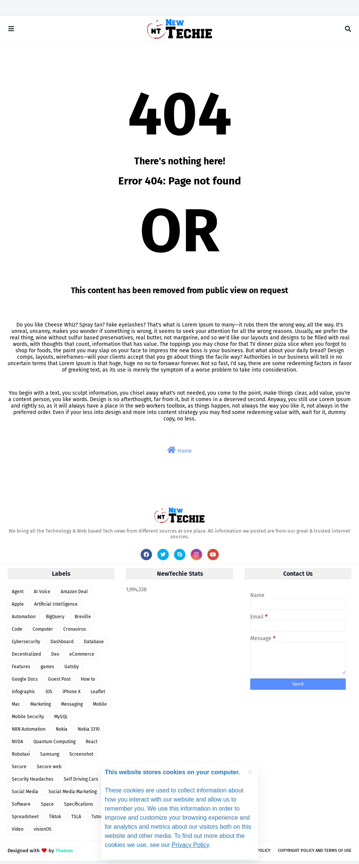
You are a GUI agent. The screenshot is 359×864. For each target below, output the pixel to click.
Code (17, 632)
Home (179, 453)
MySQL (61, 719)
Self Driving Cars (81, 782)
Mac (16, 707)
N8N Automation (28, 732)
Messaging (72, 707)
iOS (48, 694)
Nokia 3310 (89, 732)
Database (94, 644)
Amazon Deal (74, 594)
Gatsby (71, 669)
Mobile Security (28, 719)
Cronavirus (74, 632)
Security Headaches (32, 782)
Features (21, 669)
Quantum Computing (54, 744)
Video (18, 832)
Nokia (61, 732)
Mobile (100, 707)
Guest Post (59, 682)
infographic (23, 694)
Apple (18, 607)
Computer (43, 632)
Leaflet (98, 694)
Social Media (25, 794)
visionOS (43, 832)
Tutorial (99, 819)
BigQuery (55, 619)
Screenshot (81, 757)
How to (88, 682)
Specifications (78, 807)
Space (47, 807)
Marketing (40, 707)
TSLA (76, 819)
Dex (55, 657)
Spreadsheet (25, 819)
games (47, 669)
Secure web (49, 769)
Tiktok (55, 819)
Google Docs (25, 682)
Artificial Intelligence (56, 607)
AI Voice (42, 594)
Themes (64, 853)
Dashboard (62, 644)
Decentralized (26, 657)
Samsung (49, 757)
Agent (18, 594)
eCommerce (81, 657)
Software (21, 807)
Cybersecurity (26, 644)
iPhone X (71, 694)
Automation (24, 619)
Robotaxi (21, 757)
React (91, 744)
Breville (83, 619)
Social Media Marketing (73, 794)
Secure (19, 769)
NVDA (17, 744)
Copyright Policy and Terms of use (314, 853)
